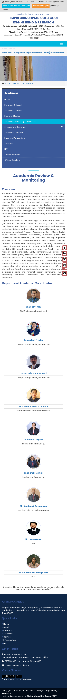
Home (7, 83)
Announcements (12, 154)
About (5, 627)
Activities (8, 143)
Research (7, 630)
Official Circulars (12, 160)
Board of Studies (12, 116)
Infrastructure (9, 640)
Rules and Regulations (14, 138)
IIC (59, 5)
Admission (7, 633)
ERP (4, 643)
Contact (7, 636)
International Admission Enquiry (16, 6)
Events (5, 9)
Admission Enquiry (41, 6)
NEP (6, 149)
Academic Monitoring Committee (20, 121)
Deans (16, 83)
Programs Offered (13, 105)
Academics (28, 83)
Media (53, 5)
